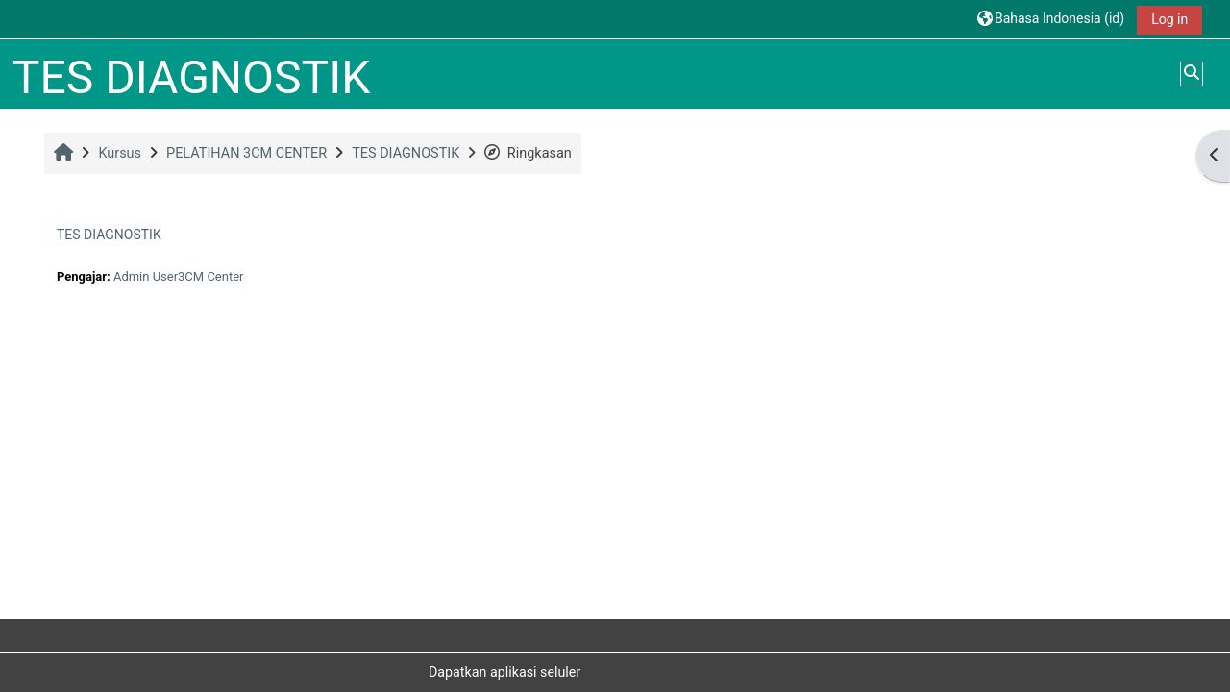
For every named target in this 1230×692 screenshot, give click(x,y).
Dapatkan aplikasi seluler (504, 672)
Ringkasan (528, 153)
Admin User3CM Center (178, 276)
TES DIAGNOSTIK (109, 234)
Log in (1169, 19)
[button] (1050, 19)
